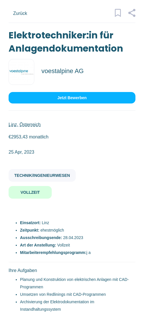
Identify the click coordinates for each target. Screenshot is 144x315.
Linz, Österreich (25, 124)
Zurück (20, 13)
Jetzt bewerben (72, 97)
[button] (131, 15)
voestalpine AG (62, 71)
